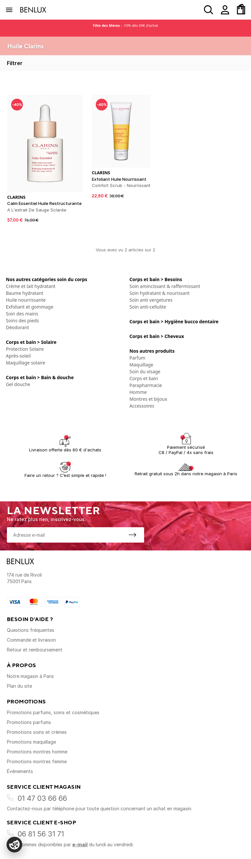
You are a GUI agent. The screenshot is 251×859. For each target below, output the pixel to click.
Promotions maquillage (31, 742)
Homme (138, 392)
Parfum (137, 358)
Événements (20, 771)
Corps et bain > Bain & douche (40, 377)
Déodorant (17, 327)
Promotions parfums (29, 722)
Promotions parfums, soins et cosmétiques (53, 712)
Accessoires (141, 406)
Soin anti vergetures (151, 300)
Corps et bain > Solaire (31, 342)
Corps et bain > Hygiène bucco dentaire (174, 321)
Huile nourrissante (26, 300)
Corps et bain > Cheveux (156, 336)
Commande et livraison (31, 640)
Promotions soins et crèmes (37, 732)
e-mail (80, 844)
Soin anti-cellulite (147, 307)
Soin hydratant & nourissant (159, 293)
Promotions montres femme (37, 761)
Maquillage (141, 365)
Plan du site (19, 686)
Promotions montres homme (37, 751)
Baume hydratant (24, 293)
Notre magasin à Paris (30, 676)
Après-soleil (18, 356)
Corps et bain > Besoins (155, 279)
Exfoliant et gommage (29, 307)
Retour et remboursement (34, 649)
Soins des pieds (22, 320)
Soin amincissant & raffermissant (164, 286)
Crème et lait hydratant (31, 286)
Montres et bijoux (148, 399)
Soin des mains (22, 314)
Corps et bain (143, 378)
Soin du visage (144, 371)
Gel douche (18, 384)
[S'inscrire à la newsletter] (132, 534)
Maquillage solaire (25, 363)
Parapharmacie (145, 385)
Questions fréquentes (30, 630)
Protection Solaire (25, 349)
